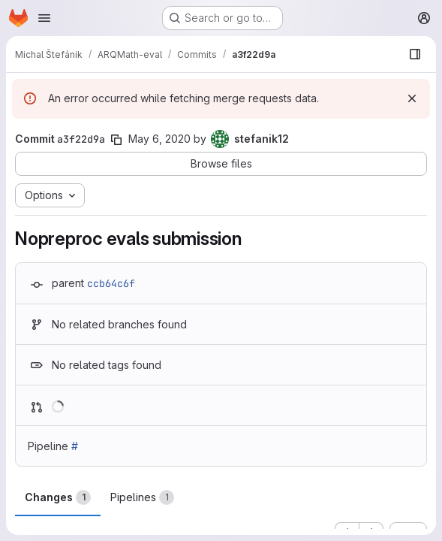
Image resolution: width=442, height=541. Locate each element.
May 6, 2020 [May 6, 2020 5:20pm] (159, 138)
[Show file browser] (415, 54)
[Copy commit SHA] (116, 140)
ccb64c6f (111, 283)
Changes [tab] (58, 497)
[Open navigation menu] (44, 18)
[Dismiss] (412, 98)
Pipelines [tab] (142, 497)
